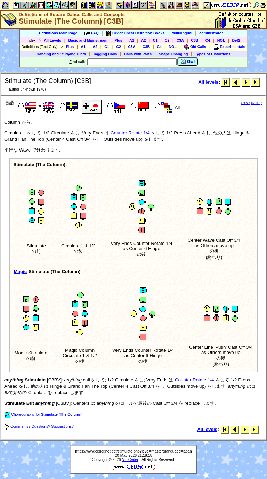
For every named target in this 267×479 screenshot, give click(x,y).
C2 (167, 40)
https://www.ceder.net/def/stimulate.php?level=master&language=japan (133, 451)
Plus (118, 40)
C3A (180, 40)
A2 (143, 40)
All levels (208, 82)
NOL (221, 40)
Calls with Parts (138, 54)
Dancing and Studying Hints (61, 54)
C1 (155, 40)
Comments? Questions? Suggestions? (39, 426)
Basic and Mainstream (87, 40)
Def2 (236, 40)
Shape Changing (173, 54)
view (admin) (251, 102)
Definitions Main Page (58, 33)
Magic (20, 271)
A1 (131, 40)
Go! (187, 61)
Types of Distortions (212, 54)
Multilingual (182, 33)
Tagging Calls (105, 54)
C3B (194, 40)
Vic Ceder (130, 459)
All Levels (52, 40)
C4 (207, 40)
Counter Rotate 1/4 (130, 133)
